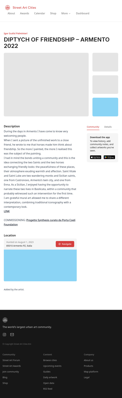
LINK (7, 211)
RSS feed (47, 388)
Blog (5, 377)
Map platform (91, 371)
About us (88, 360)
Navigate (64, 243)
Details (108, 126)
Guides (47, 371)
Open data (48, 383)
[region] (105, 107)
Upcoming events (52, 365)
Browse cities (50, 360)
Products (88, 365)
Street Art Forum (11, 360)
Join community (11, 371)
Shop (5, 383)
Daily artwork (50, 377)
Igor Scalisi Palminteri (15, 33)
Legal (86, 377)
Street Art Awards (12, 365)
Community (93, 126)
